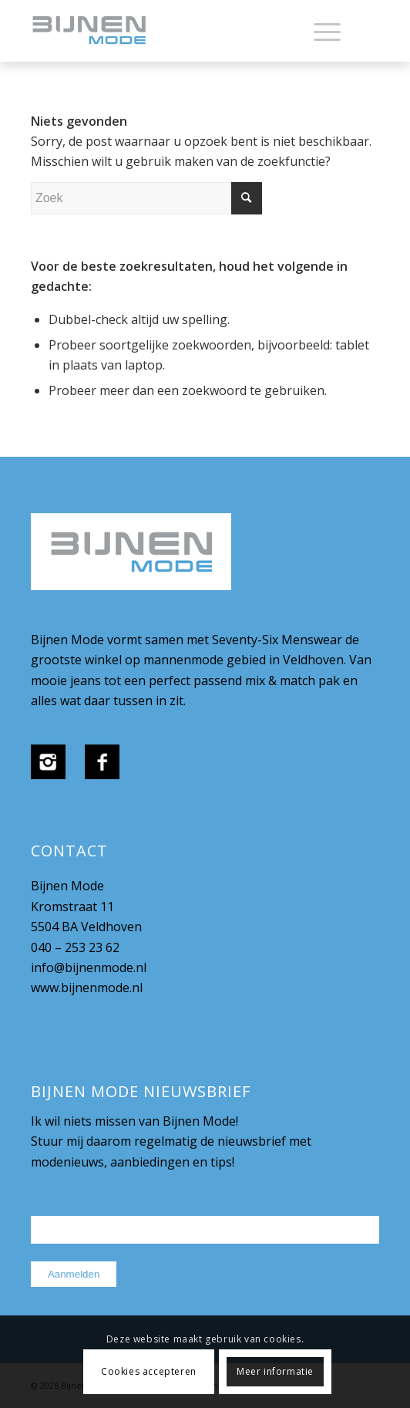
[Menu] (319, 31)
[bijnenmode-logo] (170, 31)
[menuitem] (319, 31)
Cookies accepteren (149, 1371)
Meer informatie (275, 1371)
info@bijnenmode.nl (88, 967)
